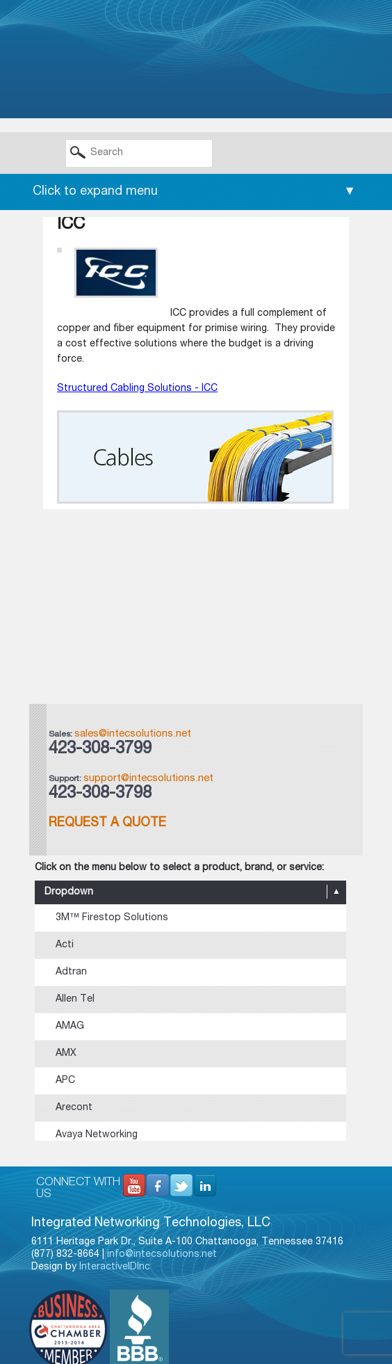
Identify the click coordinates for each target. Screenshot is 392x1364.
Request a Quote (107, 823)
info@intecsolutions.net (162, 1255)
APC (65, 1081)
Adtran (71, 972)
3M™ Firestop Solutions (112, 918)
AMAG (70, 1027)
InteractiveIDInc (114, 1267)
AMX (66, 1054)
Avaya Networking (97, 1135)
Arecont (74, 1108)
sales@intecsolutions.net (132, 734)
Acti (65, 945)
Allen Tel (75, 999)
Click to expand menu (194, 192)
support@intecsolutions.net (148, 778)
